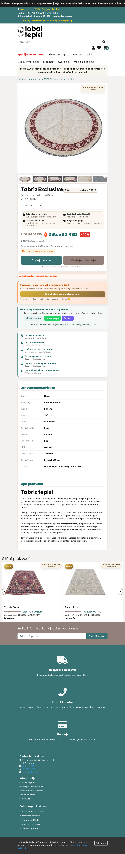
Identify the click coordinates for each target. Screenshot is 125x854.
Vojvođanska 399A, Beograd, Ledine (40, 9)
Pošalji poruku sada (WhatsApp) (62, 294)
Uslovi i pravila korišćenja (31, 786)
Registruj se (24, 799)
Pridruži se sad (97, 636)
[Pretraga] (104, 42)
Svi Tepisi (64, 62)
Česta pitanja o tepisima (31, 790)
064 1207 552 (33, 318)
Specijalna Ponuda (30, 54)
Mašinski (48, 62)
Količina (24, 205)
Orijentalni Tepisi (58, 54)
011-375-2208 (50, 12)
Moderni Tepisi (82, 54)
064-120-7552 (29, 12)
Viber (68, 318)
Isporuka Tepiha (27, 782)
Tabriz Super (12, 607)
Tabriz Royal (72, 607)
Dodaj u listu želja (83, 260)
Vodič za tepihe (84, 62)
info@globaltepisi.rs (32, 772)
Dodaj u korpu (41, 260)
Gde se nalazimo (27, 794)
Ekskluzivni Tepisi (28, 62)
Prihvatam (101, 843)
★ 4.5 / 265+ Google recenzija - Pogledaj (47, 20)
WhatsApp (52, 318)
